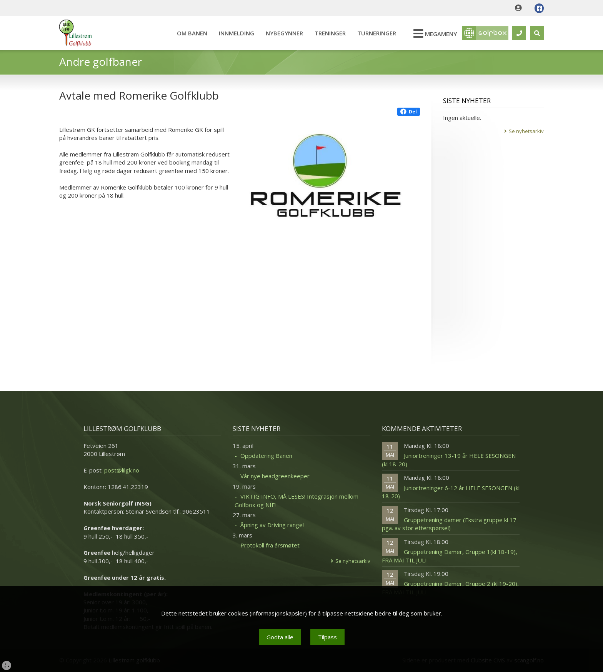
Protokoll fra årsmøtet (270, 545)
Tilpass (327, 637)
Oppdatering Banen (266, 455)
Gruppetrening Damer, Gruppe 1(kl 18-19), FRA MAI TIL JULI (449, 556)
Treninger (330, 33)
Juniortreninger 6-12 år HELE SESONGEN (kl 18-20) (451, 492)
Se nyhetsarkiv (526, 131)
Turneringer (376, 33)
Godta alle (280, 637)
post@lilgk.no (121, 470)
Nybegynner (284, 33)
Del (408, 111)
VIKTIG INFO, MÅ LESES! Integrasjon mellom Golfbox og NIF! (296, 500)
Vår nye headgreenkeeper (275, 476)
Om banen (192, 33)
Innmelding (236, 33)
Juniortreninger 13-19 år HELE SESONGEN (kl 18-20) (449, 459)
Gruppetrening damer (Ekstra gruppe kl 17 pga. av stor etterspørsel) (449, 524)
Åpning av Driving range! (272, 525)
